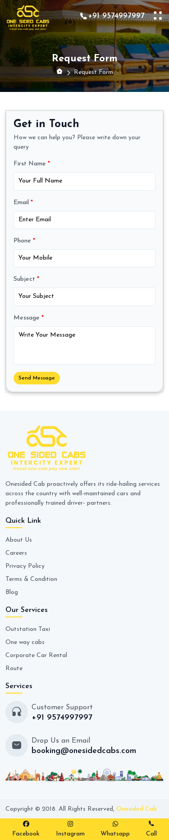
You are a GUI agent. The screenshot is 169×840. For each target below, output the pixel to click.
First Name (32, 163)
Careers (16, 553)
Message (29, 318)
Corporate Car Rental (36, 655)
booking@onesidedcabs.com (84, 751)
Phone (24, 240)
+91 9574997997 (116, 16)
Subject (26, 279)
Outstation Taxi (27, 629)
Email (23, 202)
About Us (18, 540)
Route (14, 668)
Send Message (36, 378)
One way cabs (25, 642)
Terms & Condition (31, 579)
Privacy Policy (25, 566)
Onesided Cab (136, 809)
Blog (11, 592)
